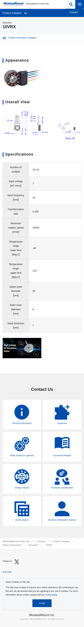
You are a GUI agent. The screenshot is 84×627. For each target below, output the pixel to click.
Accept (42, 603)
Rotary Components (12, 545)
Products (41, 541)
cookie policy (51, 595)
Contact (73, 12)
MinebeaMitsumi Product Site (16, 541)
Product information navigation (20, 38)
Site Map (7, 572)
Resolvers (33, 545)
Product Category (61, 541)
